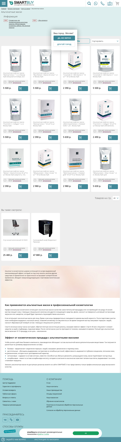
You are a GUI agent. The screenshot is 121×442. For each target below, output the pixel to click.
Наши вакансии (52, 398)
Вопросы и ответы (9, 398)
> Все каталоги (42, 20)
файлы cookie (43, 434)
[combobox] (105, 41)
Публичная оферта (9, 394)
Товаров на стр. (103, 198)
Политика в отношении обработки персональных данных (65, 406)
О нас (49, 383)
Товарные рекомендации (12, 405)
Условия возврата (9, 390)
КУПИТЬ (23, 88)
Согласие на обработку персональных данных (63, 410)
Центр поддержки (9, 383)
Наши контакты (52, 386)
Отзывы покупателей (54, 394)
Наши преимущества (54, 390)
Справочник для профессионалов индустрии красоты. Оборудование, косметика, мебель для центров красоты (19, 23)
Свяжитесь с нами (9, 401)
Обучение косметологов (55, 401)
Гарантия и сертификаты (12, 386)
